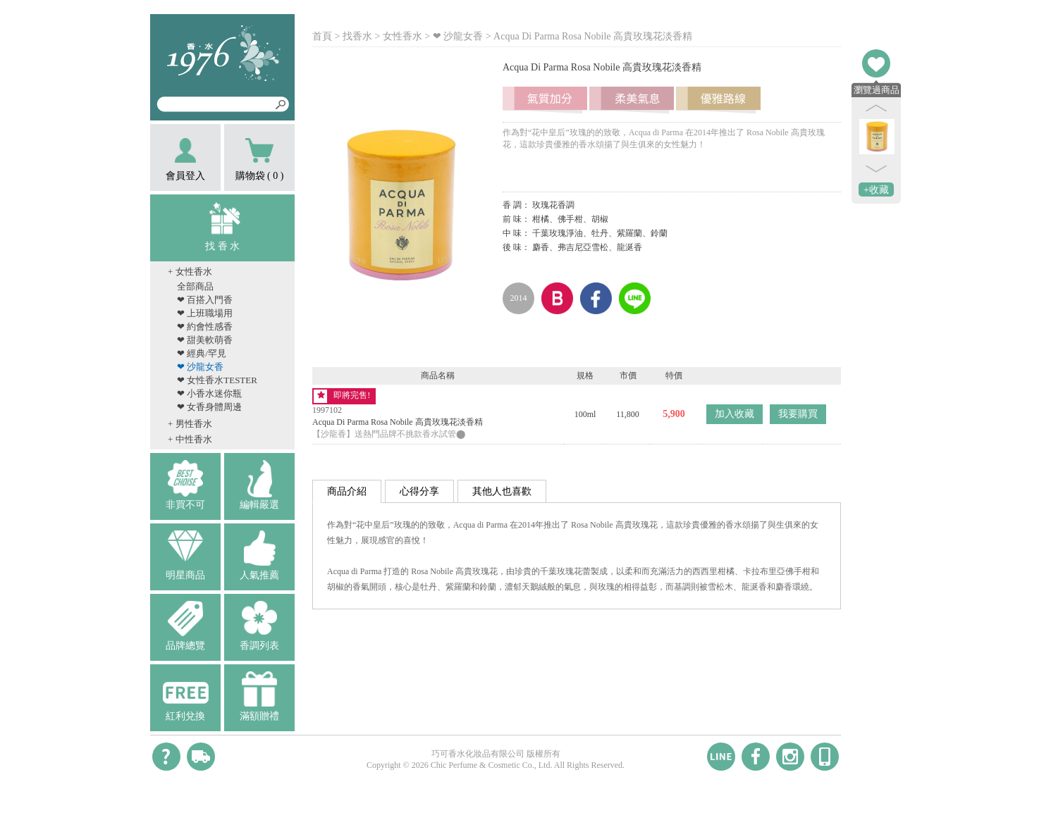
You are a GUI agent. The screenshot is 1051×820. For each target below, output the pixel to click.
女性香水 (402, 36)
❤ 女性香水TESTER (217, 380)
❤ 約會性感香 (205, 326)
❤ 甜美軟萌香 (205, 340)
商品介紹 (347, 491)
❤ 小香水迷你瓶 (209, 393)
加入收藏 (734, 414)
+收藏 (876, 190)
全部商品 (195, 286)
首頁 (322, 36)
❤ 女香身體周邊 (209, 407)
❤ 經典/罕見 (201, 353)
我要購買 (798, 414)
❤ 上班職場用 (205, 313)
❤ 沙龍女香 (200, 366)
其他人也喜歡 (501, 491)
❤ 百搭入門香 (205, 299)
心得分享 (419, 491)
